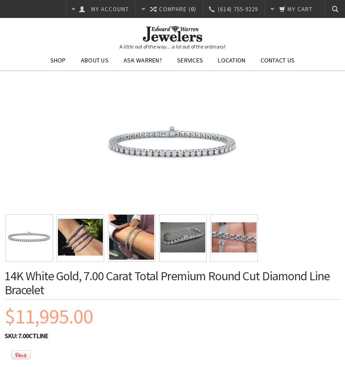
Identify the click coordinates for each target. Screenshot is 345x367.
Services (190, 60)
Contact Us (278, 60)
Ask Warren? (143, 60)
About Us (95, 60)
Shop (58, 60)
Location (231, 60)
